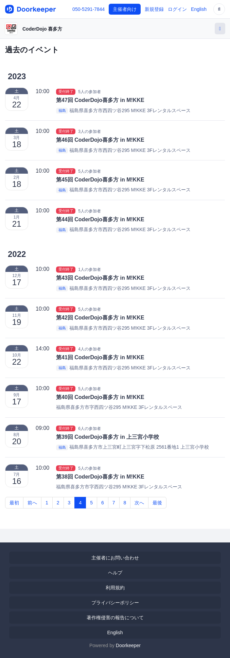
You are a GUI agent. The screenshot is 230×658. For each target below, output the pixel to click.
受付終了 (65, 91)
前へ (32, 502)
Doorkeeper (128, 645)
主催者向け (125, 9)
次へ (139, 502)
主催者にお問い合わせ (115, 557)
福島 (62, 111)
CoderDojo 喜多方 (42, 29)
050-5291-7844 (88, 9)
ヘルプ (115, 572)
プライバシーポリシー (115, 602)
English (199, 9)
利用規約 (115, 587)
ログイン (177, 9)
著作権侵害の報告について (115, 617)
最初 (14, 502)
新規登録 (154, 9)
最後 (157, 502)
